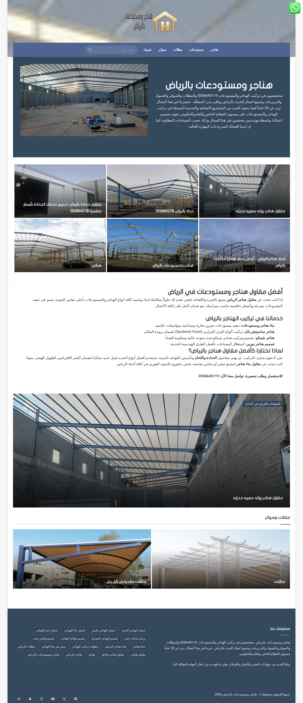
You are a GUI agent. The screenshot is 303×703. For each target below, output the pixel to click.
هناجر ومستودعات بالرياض (219, 85)
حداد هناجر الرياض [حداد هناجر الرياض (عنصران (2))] (115, 646)
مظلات (178, 49)
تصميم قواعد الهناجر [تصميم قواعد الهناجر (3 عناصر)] (73, 638)
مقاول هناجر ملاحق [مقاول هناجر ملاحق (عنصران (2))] (113, 654)
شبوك (147, 49)
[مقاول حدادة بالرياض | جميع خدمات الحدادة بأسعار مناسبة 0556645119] (60, 191)
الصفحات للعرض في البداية (262, 403)
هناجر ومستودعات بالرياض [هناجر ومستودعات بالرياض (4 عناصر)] (43, 654)
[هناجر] (60, 245)
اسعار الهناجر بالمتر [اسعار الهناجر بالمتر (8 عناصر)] (103, 630)
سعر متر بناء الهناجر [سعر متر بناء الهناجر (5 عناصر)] (54, 646)
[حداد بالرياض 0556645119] (152, 191)
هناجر (214, 49)
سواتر (162, 49)
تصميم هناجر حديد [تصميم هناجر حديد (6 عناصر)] (43, 638)
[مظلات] (221, 559)
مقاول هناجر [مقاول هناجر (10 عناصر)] (138, 654)
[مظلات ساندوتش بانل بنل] (82, 559)
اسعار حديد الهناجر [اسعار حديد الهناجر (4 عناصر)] (47, 630)
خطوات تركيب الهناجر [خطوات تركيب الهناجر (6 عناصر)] (85, 646)
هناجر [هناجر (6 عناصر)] (91, 654)
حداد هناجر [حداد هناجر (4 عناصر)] (139, 646)
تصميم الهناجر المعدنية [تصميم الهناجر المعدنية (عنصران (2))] (104, 638)
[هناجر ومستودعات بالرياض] (152, 245)
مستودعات (196, 49)
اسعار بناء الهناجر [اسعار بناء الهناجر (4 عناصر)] (74, 630)
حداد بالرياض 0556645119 (168, 210)
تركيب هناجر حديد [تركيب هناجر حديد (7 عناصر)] (135, 638)
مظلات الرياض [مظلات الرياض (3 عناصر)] (26, 646)
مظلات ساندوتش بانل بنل (116, 581)
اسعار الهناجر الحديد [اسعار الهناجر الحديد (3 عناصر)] (133, 630)
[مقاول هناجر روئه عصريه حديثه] (244, 191)
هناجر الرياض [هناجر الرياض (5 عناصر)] (74, 654)
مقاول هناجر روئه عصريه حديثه (253, 210)
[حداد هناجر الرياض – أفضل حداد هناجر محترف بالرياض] (244, 245)
